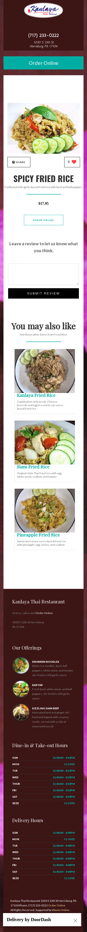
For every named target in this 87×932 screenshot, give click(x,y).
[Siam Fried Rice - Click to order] (46, 463)
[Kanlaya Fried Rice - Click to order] (46, 392)
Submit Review (43, 293)
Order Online (43, 63)
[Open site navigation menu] (44, 26)
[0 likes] (72, 162)
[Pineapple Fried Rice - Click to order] (46, 531)
